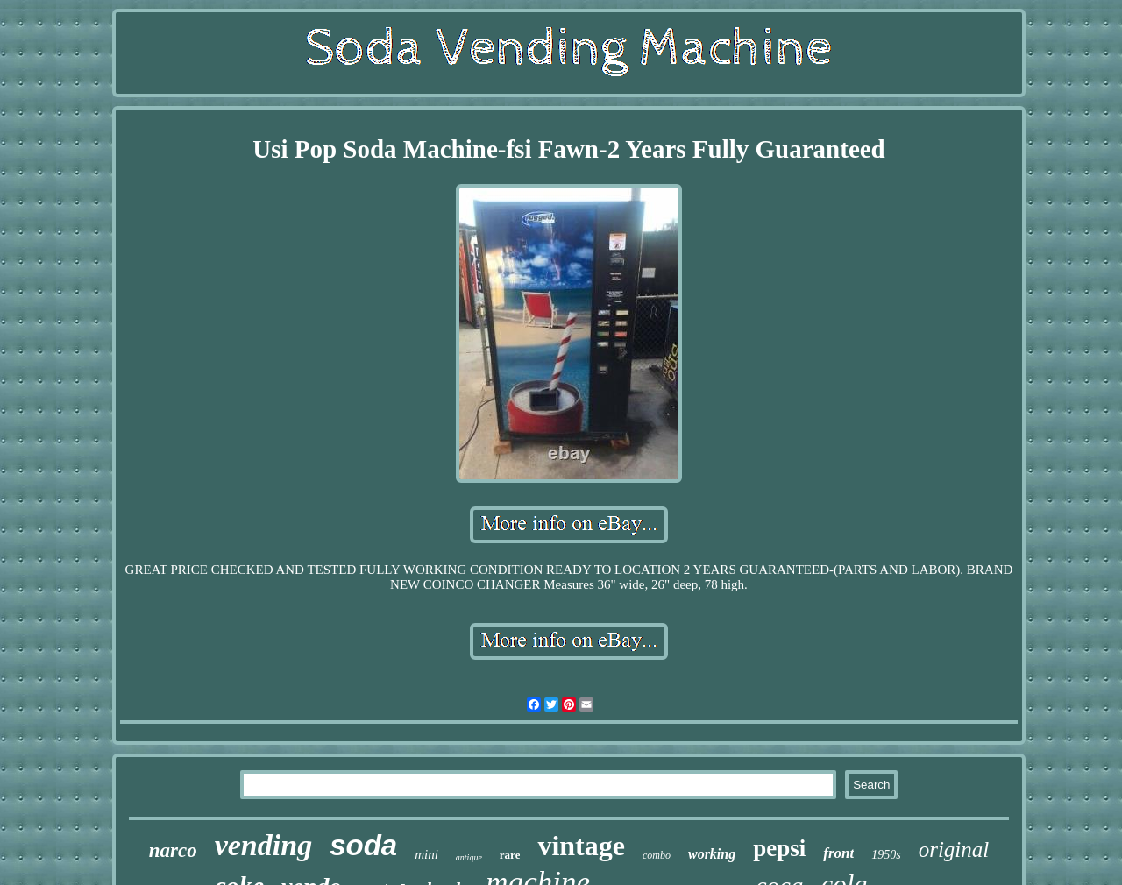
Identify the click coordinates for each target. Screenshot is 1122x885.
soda (363, 845)
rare (510, 854)
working (711, 853)
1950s (885, 854)
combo (657, 855)
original (954, 849)
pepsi (779, 848)
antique (469, 857)
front (838, 853)
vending (263, 845)
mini (426, 854)
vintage (581, 845)
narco (173, 850)
